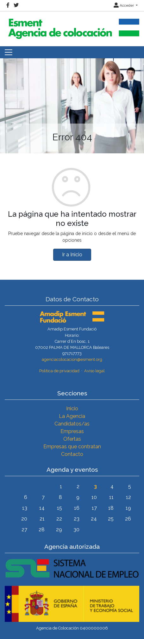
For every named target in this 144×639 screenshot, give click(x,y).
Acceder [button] (124, 5)
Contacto (72, 454)
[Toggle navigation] (8, 52)
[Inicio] (73, 26)
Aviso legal (94, 370)
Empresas (72, 431)
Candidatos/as (72, 424)
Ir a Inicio (72, 255)
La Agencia (72, 416)
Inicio (72, 409)
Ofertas (72, 439)
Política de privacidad (59, 370)
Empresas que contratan (72, 447)
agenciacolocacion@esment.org (72, 359)
